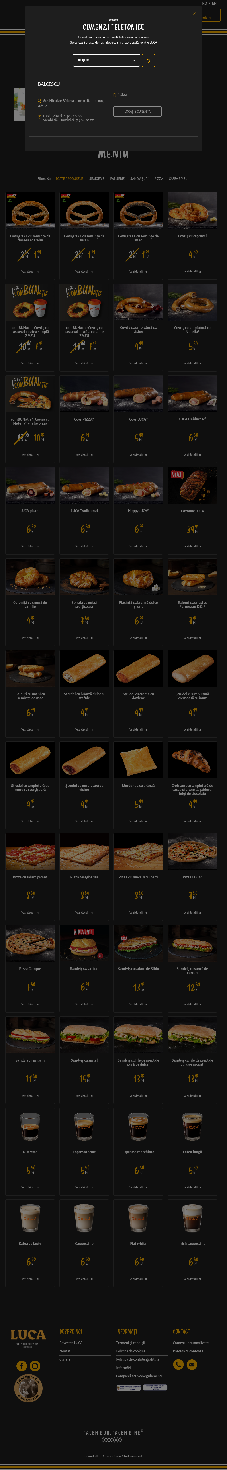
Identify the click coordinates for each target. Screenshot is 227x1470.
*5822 (122, 95)
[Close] (195, 13)
